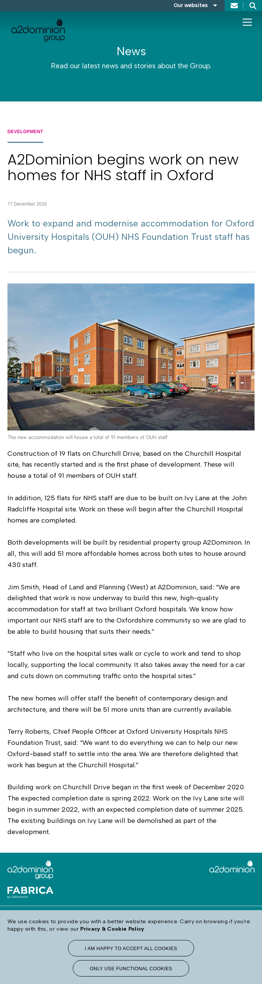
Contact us (234, 5)
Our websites (191, 5)
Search (252, 5)
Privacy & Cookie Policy (112, 928)
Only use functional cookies (131, 968)
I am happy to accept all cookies (131, 948)
